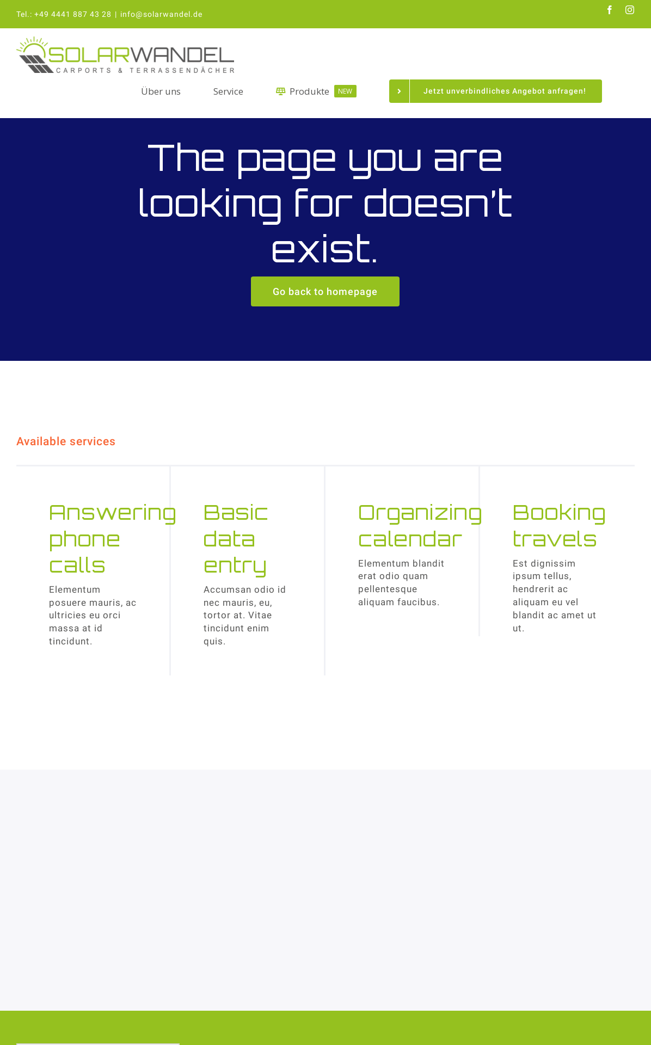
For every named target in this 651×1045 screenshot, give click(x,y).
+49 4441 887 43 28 (73, 14)
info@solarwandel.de (161, 14)
